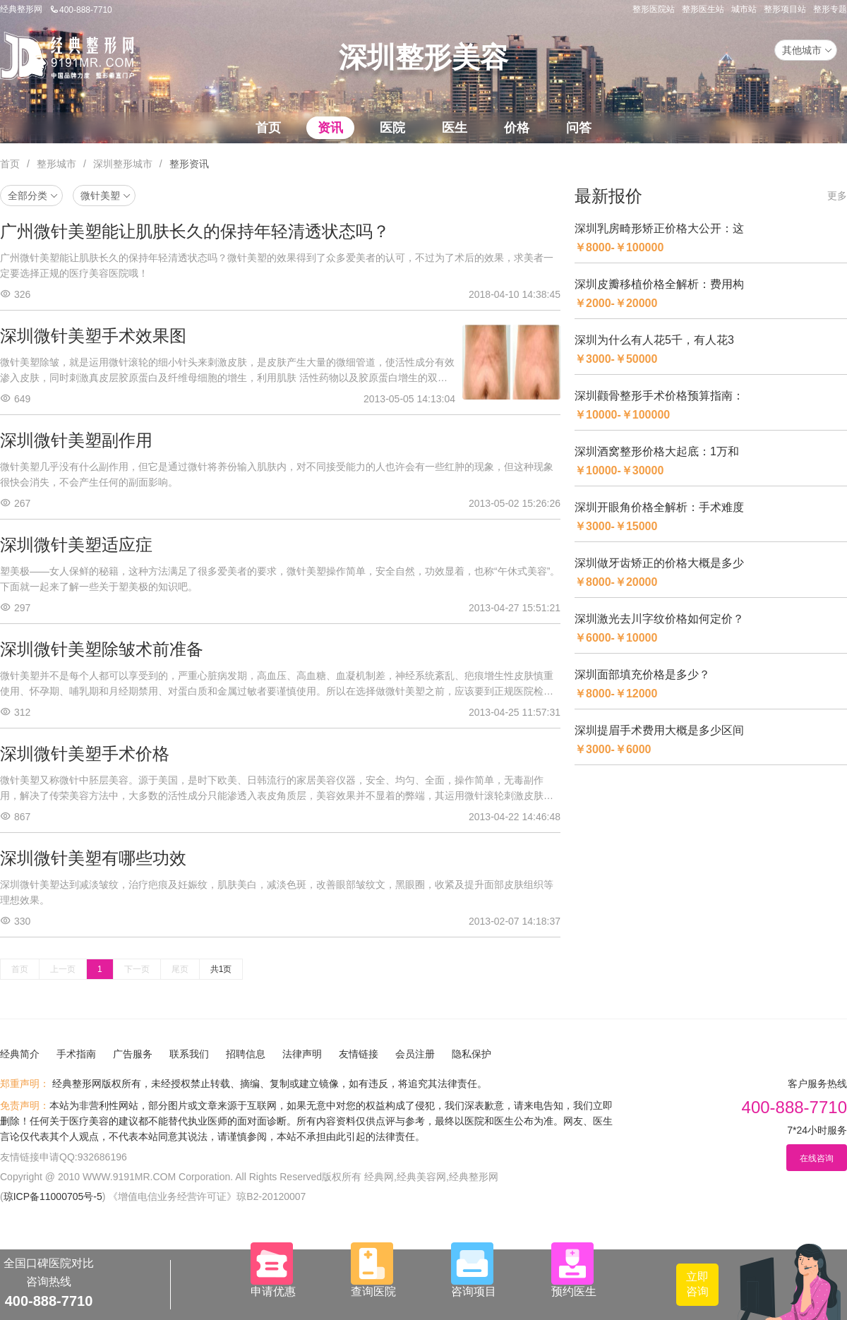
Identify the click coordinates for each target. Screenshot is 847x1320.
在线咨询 (817, 1158)
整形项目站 (785, 9)
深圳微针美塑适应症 (76, 544)
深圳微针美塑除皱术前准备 (101, 649)
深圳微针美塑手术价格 (84, 753)
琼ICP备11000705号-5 (53, 1196)
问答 (578, 128)
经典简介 (20, 1054)
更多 (837, 195)
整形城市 (56, 163)
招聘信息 (245, 1054)
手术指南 (76, 1054)
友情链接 (358, 1054)
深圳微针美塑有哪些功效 (93, 858)
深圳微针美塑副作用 (76, 440)
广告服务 (132, 1054)
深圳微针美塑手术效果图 (93, 335)
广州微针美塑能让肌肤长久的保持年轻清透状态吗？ (195, 231)
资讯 (330, 128)
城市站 (744, 9)
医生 (454, 128)
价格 (516, 128)
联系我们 (189, 1054)
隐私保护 (471, 1054)
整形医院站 (653, 9)
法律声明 (302, 1054)
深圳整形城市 (122, 163)
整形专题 (830, 9)
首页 (268, 128)
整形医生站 (703, 9)
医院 (392, 128)
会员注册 (415, 1054)
